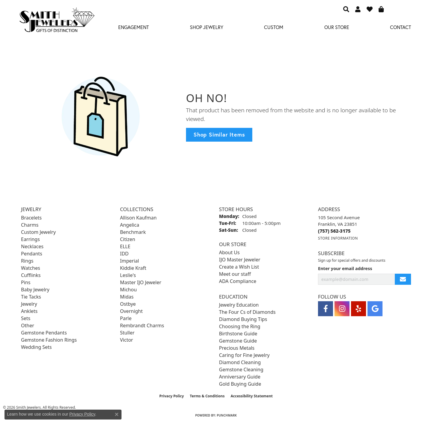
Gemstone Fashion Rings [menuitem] (49, 340)
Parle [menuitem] (125, 318)
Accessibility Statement (252, 396)
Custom (273, 27)
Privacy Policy (171, 396)
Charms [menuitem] (29, 225)
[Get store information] (338, 238)
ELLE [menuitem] (125, 246)
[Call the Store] (334, 231)
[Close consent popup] (116, 414)
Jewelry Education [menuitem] (239, 305)
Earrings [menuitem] (30, 239)
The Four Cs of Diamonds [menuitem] (247, 312)
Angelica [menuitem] (129, 225)
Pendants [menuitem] (31, 253)
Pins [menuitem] (25, 282)
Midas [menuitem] (127, 296)
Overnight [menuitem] (131, 311)
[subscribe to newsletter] (403, 279)
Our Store (336, 27)
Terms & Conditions (207, 396)
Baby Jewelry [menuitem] (35, 289)
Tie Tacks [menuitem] (31, 296)
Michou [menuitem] (128, 289)
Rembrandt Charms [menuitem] (142, 325)
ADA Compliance (237, 281)
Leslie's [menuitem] (128, 275)
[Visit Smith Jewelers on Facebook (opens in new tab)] (325, 308)
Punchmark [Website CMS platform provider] (227, 415)
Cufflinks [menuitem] (30, 275)
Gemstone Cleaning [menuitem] (241, 369)
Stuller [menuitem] (127, 332)
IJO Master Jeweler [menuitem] (239, 259)
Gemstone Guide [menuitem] (238, 340)
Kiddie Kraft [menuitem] (133, 268)
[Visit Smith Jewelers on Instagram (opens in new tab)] (342, 308)
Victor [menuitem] (126, 340)
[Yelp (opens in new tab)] (358, 308)
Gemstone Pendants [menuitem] (44, 332)
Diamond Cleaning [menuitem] (240, 362)
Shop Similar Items (219, 134)
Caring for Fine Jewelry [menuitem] (244, 355)
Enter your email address (345, 268)
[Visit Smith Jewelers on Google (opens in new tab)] (375, 308)
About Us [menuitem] (229, 252)
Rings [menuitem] (27, 261)
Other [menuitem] (27, 325)
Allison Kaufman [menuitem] (138, 217)
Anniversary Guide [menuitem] (239, 376)
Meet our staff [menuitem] (235, 274)
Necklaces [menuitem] (32, 246)
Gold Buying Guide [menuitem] (240, 384)
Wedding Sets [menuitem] (36, 347)
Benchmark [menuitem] (133, 232)
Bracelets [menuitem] (31, 217)
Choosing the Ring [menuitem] (239, 326)
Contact (400, 27)
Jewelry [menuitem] (29, 304)
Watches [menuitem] (30, 268)
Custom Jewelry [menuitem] (38, 232)
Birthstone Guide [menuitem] (238, 333)
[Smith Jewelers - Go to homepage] (56, 21)
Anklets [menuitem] (29, 311)
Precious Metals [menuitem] (236, 348)
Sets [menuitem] (25, 318)
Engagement (133, 27)
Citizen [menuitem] (127, 239)
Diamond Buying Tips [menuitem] (243, 319)
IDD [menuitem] (124, 253)
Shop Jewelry (206, 27)
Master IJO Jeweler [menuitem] (140, 282)
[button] (346, 8)
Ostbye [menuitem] (128, 304)
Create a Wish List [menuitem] (239, 267)
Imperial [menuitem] (129, 261)
